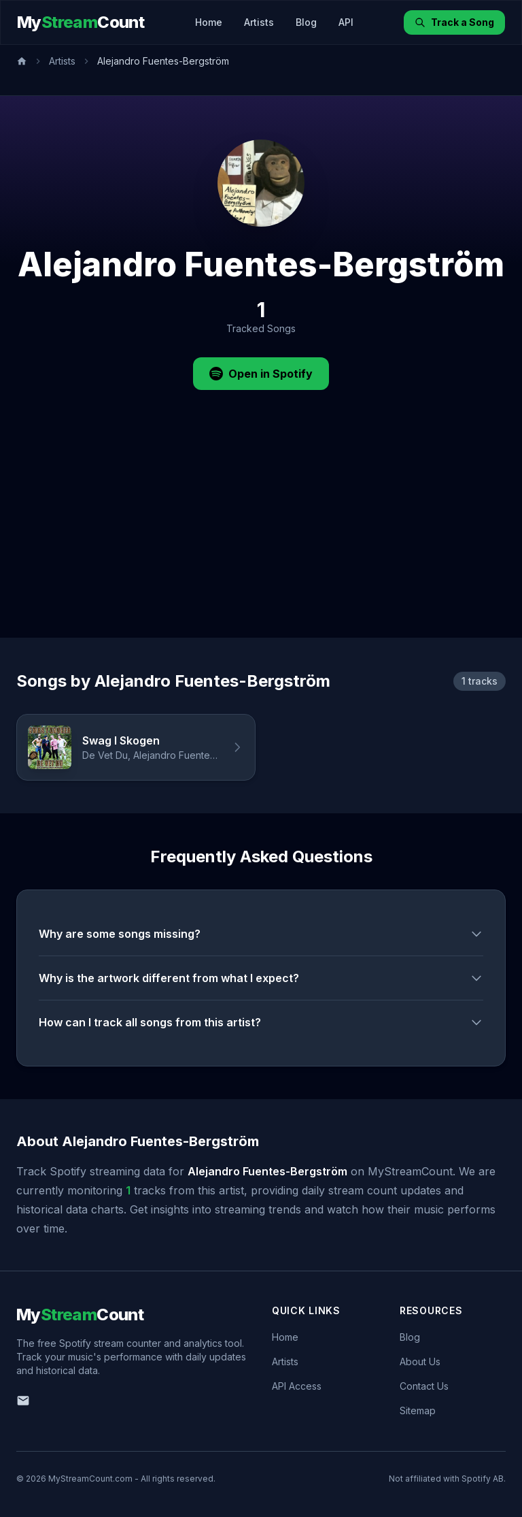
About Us (420, 1361)
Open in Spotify (261, 373)
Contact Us (424, 1386)
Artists (259, 22)
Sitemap (418, 1410)
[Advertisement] (261, 535)
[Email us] (23, 1400)
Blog (306, 22)
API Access (296, 1386)
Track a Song (454, 22)
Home (208, 22)
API (345, 22)
